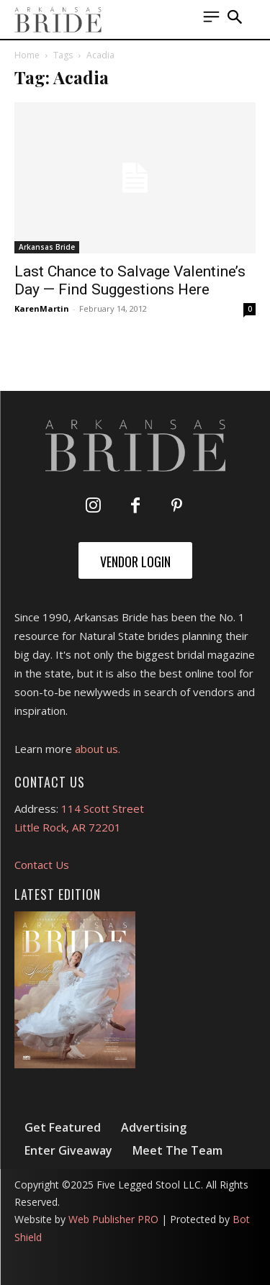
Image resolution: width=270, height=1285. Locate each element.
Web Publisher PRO (113, 1219)
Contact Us (41, 864)
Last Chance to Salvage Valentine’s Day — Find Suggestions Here (130, 280)
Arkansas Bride (47, 247)
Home (27, 55)
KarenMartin (41, 308)
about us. (97, 748)
